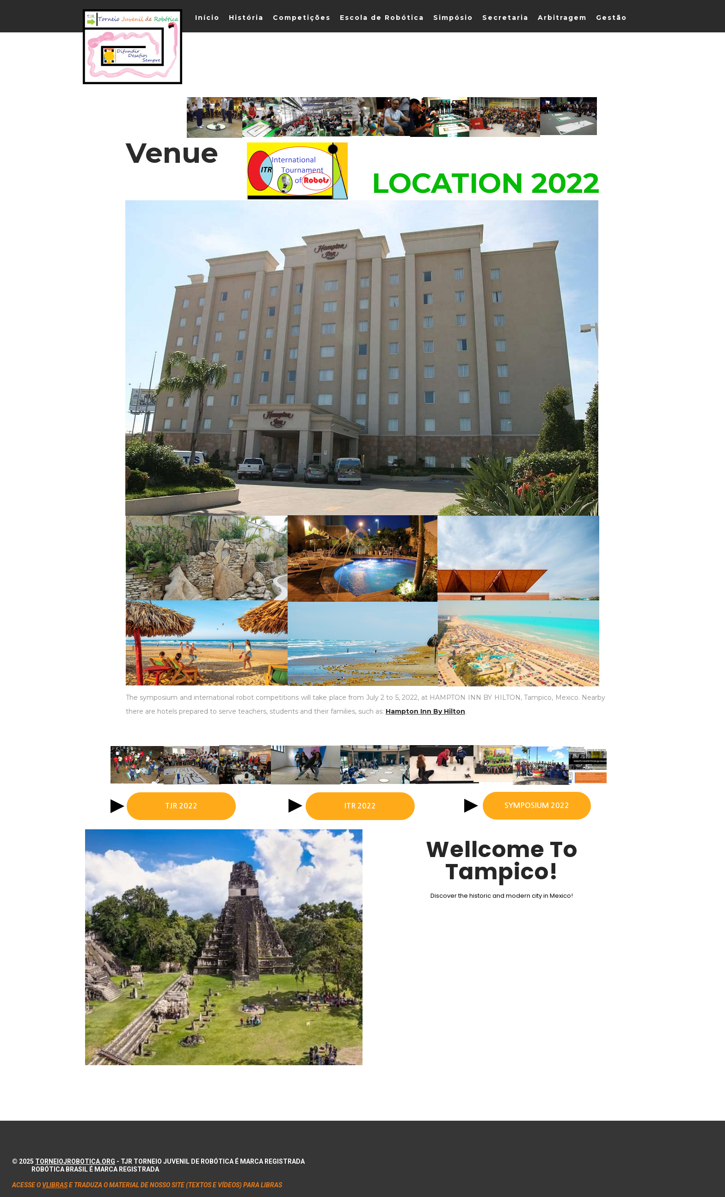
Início (207, 17)
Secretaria (505, 17)
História (246, 17)
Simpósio (453, 17)
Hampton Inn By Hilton (425, 711)
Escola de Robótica (382, 17)
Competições (302, 17)
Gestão (611, 17)
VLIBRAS (55, 1185)
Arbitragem (562, 17)
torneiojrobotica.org (75, 1161)
